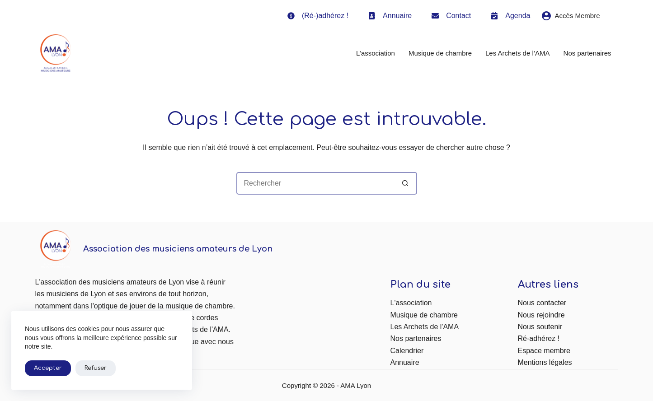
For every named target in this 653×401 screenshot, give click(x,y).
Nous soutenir (540, 327)
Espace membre (544, 350)
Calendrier (407, 350)
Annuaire (404, 362)
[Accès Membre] (571, 16)
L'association (411, 303)
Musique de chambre (440, 53)
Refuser (96, 368)
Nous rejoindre (541, 315)
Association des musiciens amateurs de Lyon (177, 248)
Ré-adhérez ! (539, 338)
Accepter (48, 368)
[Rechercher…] (315, 183)
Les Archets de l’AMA (517, 53)
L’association (375, 53)
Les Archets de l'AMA (424, 327)
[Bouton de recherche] (406, 183)
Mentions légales (545, 362)
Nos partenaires (587, 53)
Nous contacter (542, 303)
